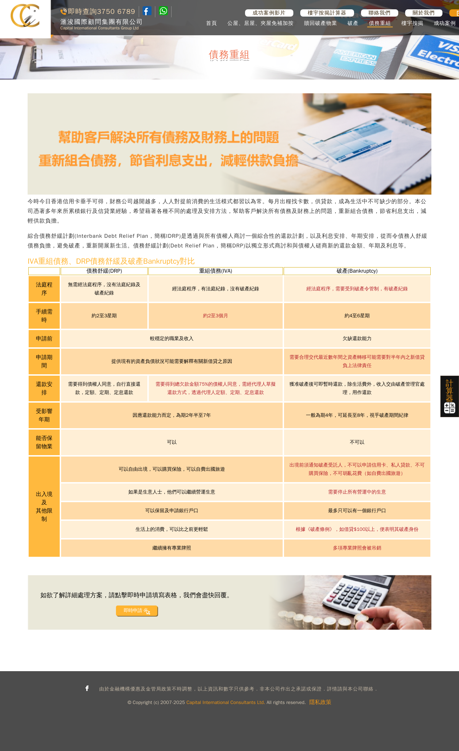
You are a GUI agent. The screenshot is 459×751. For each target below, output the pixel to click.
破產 (353, 23)
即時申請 (133, 610)
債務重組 (380, 23)
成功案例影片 (269, 13)
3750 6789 (116, 11)
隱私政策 (320, 702)
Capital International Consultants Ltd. (225, 702)
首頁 (211, 23)
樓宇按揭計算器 (327, 13)
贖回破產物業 (320, 23)
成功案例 (445, 23)
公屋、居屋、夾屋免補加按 (260, 23)
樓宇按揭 (412, 23)
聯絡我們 (380, 13)
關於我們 (424, 13)
